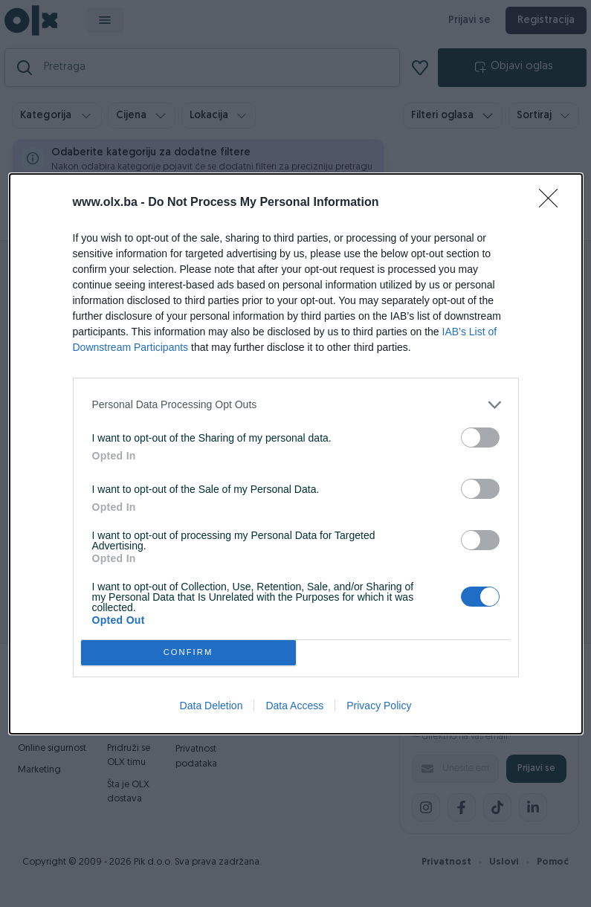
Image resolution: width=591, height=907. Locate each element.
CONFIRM (188, 652)
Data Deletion (211, 705)
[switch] (480, 437)
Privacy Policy (378, 705)
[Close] (553, 203)
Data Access (294, 705)
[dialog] (296, 454)
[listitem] (296, 405)
